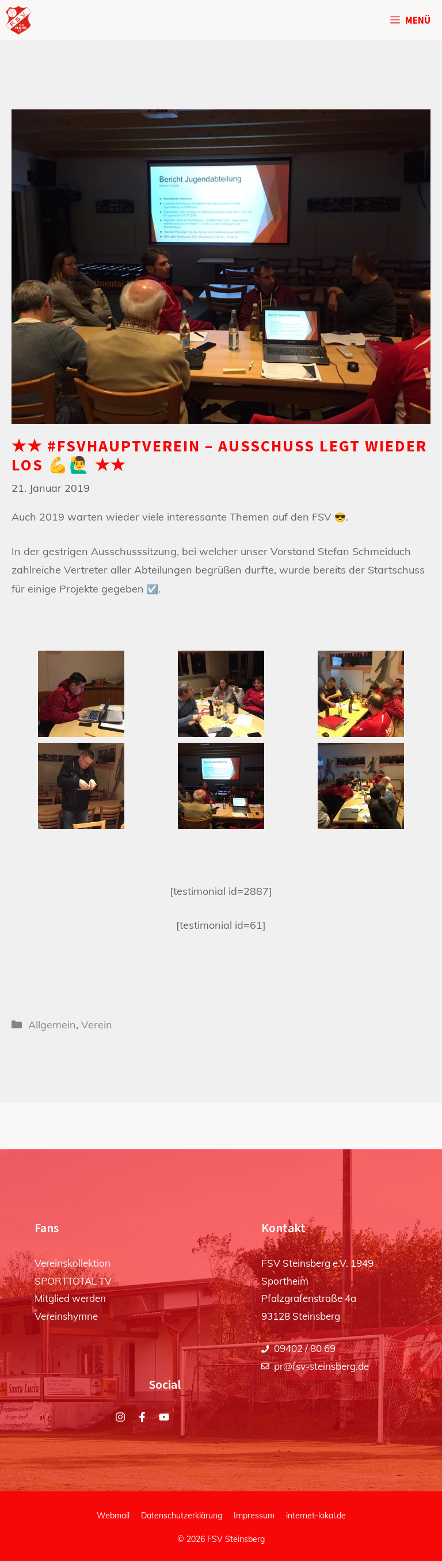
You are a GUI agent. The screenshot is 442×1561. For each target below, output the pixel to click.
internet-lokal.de (316, 1515)
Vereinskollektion (72, 1263)
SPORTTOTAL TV (73, 1281)
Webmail (113, 1515)
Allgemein (52, 1024)
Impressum (254, 1515)
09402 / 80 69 (305, 1348)
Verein (96, 1024)
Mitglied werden (70, 1298)
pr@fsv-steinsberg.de (321, 1366)
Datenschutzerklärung (181, 1515)
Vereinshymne (66, 1316)
